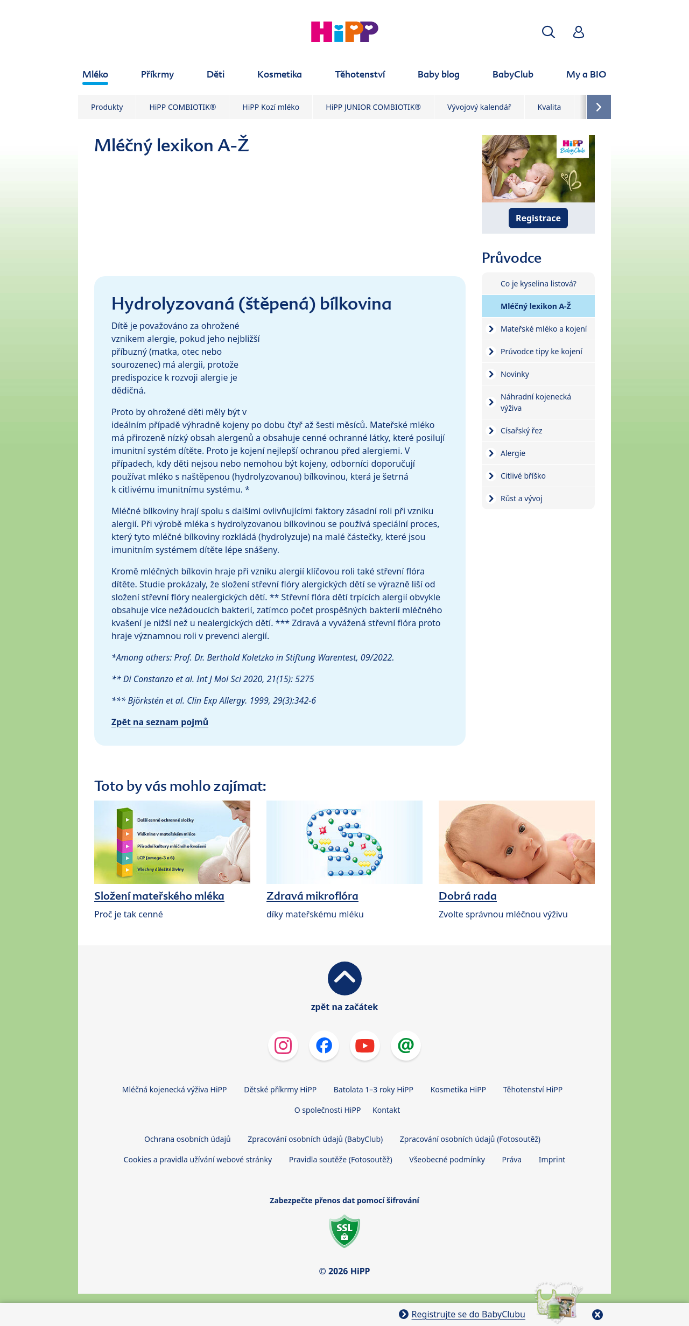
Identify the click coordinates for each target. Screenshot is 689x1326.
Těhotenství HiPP (533, 1089)
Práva (512, 1159)
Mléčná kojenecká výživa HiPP (174, 1089)
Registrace (538, 218)
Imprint (552, 1159)
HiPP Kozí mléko (270, 107)
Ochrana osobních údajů (187, 1139)
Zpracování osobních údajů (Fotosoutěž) (470, 1139)
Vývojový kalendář (479, 107)
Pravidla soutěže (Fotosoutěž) (340, 1159)
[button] (548, 32)
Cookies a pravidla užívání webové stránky (198, 1159)
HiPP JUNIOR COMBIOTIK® (373, 107)
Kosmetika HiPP (458, 1089)
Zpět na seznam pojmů (159, 722)
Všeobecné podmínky (447, 1159)
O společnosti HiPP (327, 1110)
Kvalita (549, 107)
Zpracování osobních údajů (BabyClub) (315, 1139)
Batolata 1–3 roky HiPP (373, 1089)
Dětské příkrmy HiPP (280, 1089)
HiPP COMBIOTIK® (182, 107)
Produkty (107, 107)
